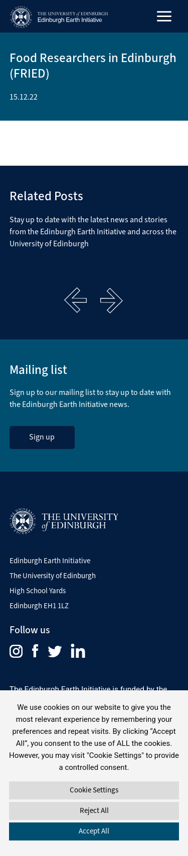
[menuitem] (21, 650)
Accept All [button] (94, 831)
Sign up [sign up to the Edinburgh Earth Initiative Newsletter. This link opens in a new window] (42, 437)
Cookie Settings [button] (94, 790)
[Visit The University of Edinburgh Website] (64, 520)
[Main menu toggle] (164, 17)
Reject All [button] (94, 810)
